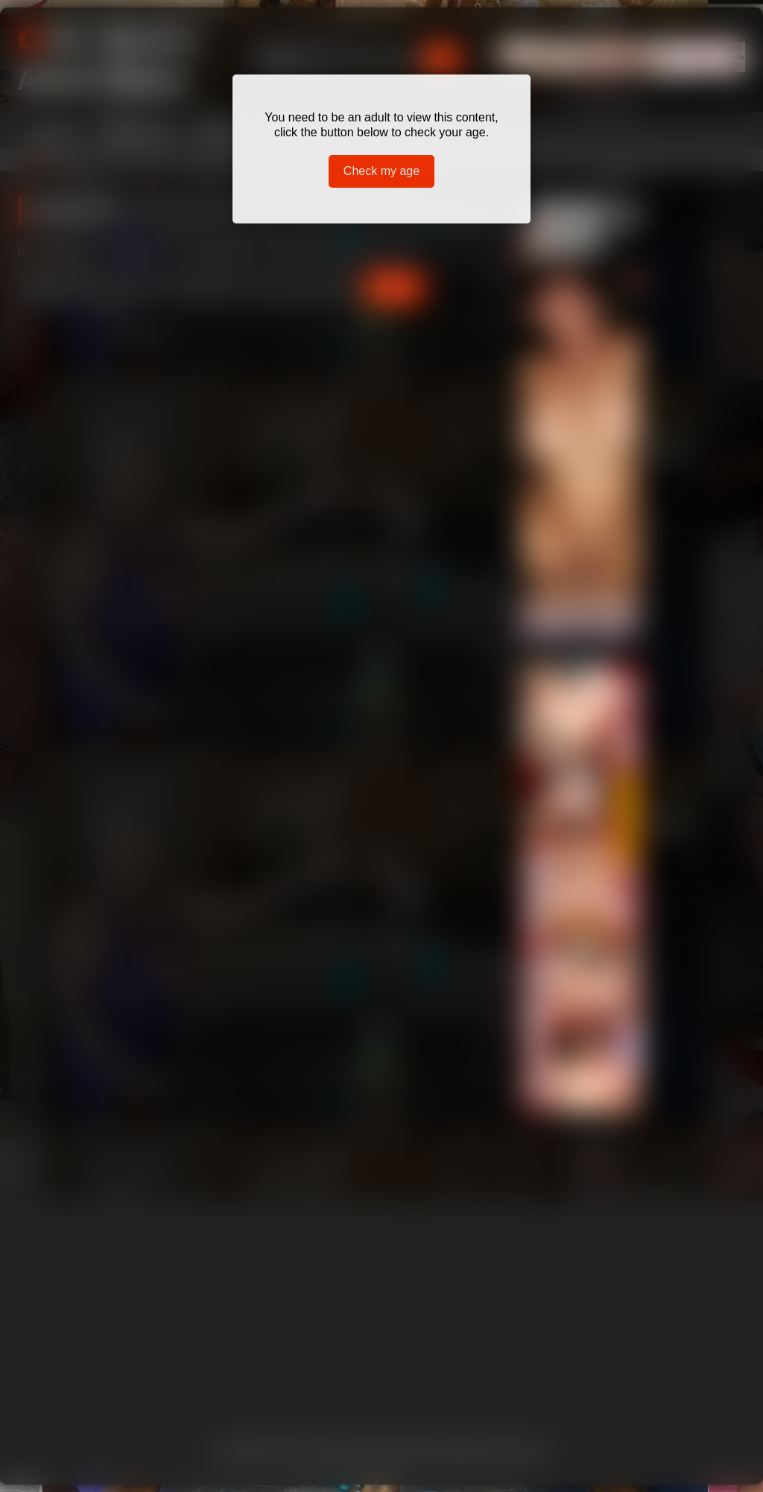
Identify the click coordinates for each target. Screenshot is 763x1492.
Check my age (381, 171)
